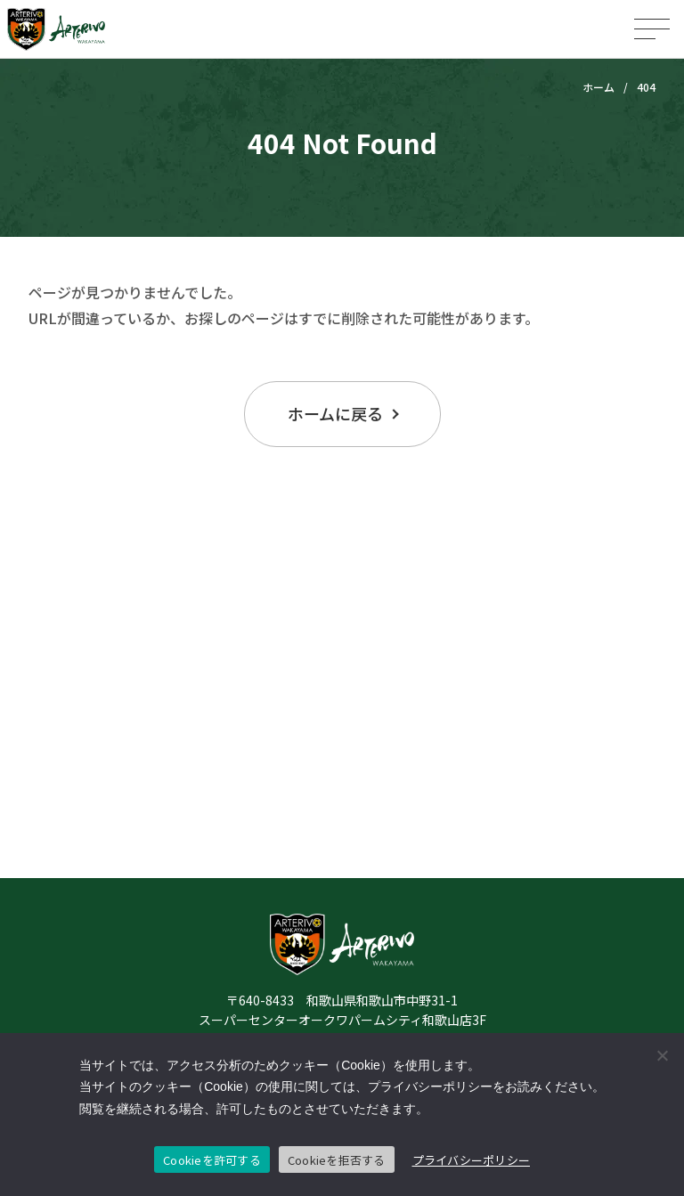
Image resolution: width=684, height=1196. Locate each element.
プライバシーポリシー (471, 1159)
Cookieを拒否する (337, 1159)
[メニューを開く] (652, 29)
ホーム (598, 86)
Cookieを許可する (212, 1159)
